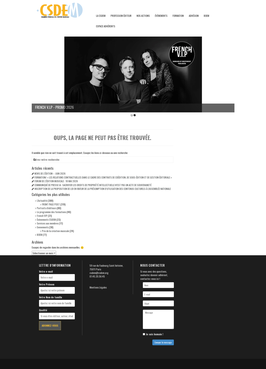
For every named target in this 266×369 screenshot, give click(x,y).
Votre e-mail (46, 271)
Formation (178, 15)
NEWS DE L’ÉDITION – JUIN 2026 (49, 173)
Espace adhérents (105, 26)
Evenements (43, 227)
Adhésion (194, 15)
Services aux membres (48, 223)
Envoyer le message (163, 342)
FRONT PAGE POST (51, 204)
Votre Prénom (46, 284)
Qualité (43, 310)
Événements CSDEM (46, 219)
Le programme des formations (51, 212)
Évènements (161, 15)
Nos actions (143, 15)
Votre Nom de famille (50, 297)
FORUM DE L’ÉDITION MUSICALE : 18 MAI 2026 (56, 181)
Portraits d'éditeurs (46, 208)
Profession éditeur (121, 15)
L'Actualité (42, 200)
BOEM (206, 15)
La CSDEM (101, 15)
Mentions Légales (98, 287)
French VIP (42, 215)
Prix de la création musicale (55, 231)
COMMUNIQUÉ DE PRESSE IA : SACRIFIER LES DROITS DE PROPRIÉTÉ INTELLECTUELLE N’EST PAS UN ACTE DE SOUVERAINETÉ (92, 185)
